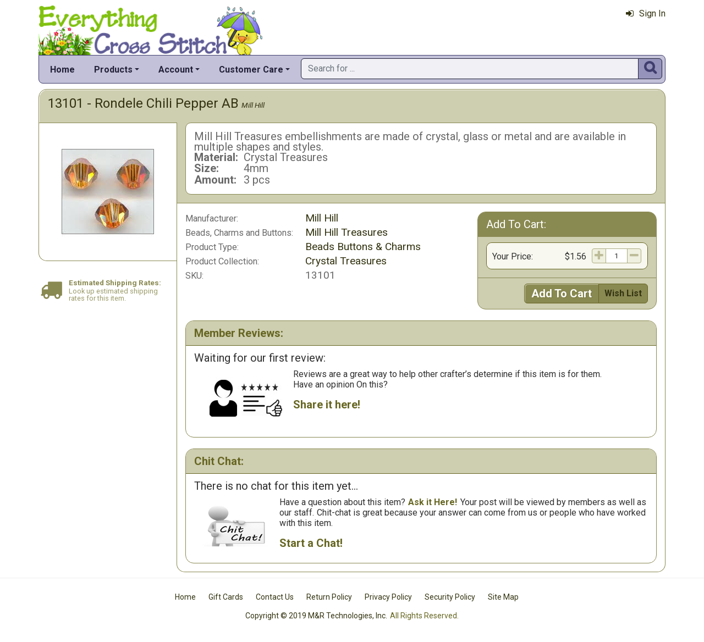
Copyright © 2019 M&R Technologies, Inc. (316, 615)
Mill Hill (253, 105)
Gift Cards (225, 597)
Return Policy (329, 597)
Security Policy (450, 597)
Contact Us (275, 597)
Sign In (646, 13)
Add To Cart (561, 293)
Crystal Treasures (346, 260)
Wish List (623, 293)
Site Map (503, 597)
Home (62, 69)
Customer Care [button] (251, 69)
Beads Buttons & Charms (363, 246)
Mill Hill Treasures (346, 232)
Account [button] (175, 69)
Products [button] (113, 69)
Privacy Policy (388, 597)
